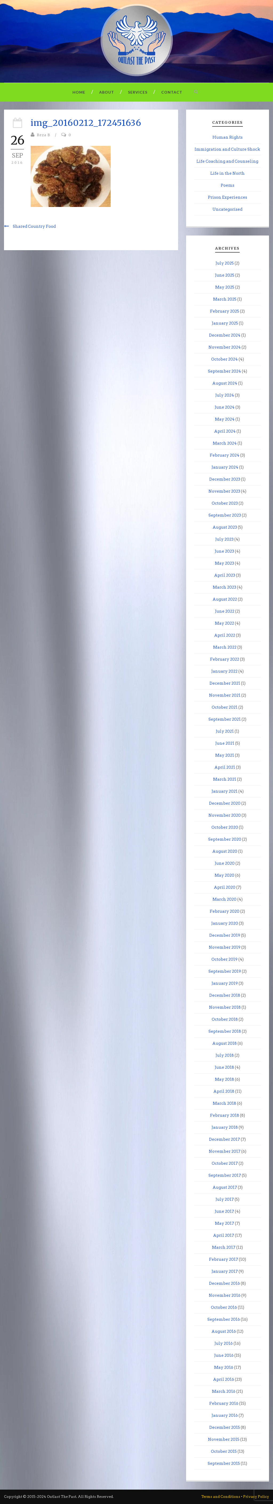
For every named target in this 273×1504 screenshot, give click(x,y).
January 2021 (224, 791)
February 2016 (223, 1403)
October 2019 (224, 959)
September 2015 (224, 1463)
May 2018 (224, 1079)
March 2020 (224, 899)
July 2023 (224, 539)
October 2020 (224, 827)
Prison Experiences (227, 197)
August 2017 (224, 1187)
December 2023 (224, 479)
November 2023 (224, 491)
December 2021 (225, 683)
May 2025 (224, 287)
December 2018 (224, 995)
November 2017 (224, 1151)
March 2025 (224, 299)
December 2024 (224, 335)
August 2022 (224, 599)
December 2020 (224, 803)
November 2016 (224, 1295)
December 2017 (224, 1139)
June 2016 (224, 1355)
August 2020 (224, 851)
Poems (227, 185)
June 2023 (224, 551)
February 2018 (224, 1115)
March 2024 (225, 443)
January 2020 (224, 923)
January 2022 (224, 671)
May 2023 (224, 563)
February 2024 (224, 455)
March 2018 (224, 1103)
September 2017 (224, 1175)
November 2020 (224, 815)
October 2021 (225, 707)
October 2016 (224, 1307)
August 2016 (223, 1331)
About (106, 92)
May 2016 (223, 1367)
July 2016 (223, 1343)
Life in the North (227, 173)
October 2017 (225, 1163)
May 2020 (224, 875)
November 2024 (224, 347)
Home (79, 92)
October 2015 (224, 1451)
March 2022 (224, 647)
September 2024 (224, 371)
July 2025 (224, 263)
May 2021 (224, 755)
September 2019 (224, 971)
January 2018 (224, 1127)
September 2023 (224, 515)
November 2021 (224, 695)
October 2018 (225, 1019)
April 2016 (223, 1379)
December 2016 (224, 1283)
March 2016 (223, 1391)
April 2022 (224, 635)
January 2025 (225, 323)
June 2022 (224, 611)
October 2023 (225, 503)
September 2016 (223, 1319)
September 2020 (224, 839)
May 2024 (225, 419)
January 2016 (224, 1415)
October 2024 (224, 359)
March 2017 (223, 1247)
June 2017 (224, 1211)
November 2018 (225, 1007)
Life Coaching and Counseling (227, 161)
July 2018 (224, 1055)
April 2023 (224, 575)
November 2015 (223, 1439)
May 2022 (224, 623)
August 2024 (224, 383)
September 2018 (224, 1031)
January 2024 (224, 467)
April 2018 (223, 1091)
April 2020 (224, 887)
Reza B (43, 135)
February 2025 (224, 311)
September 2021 (224, 719)
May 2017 (224, 1223)
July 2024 (224, 395)
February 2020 (224, 911)
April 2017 (223, 1235)
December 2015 (224, 1427)
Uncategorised (227, 209)
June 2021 (224, 743)
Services (137, 92)
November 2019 (224, 947)
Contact (171, 92)
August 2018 (224, 1043)
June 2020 (225, 863)
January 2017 (224, 1271)
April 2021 (224, 767)
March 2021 (224, 779)
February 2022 (224, 659)
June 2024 (225, 407)
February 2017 (223, 1259)
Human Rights (227, 137)
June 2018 (224, 1067)
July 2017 (224, 1199)
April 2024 (225, 431)
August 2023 (224, 527)
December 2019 (224, 935)
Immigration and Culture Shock (227, 149)
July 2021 (225, 731)
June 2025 (224, 275)
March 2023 (224, 587)
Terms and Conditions (220, 1497)
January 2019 (224, 983)
